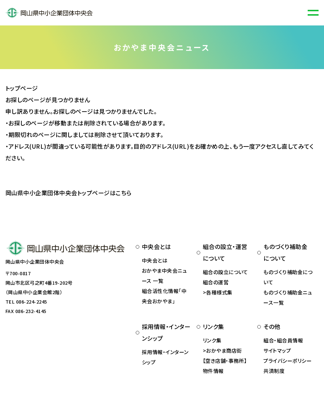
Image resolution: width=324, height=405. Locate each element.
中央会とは (154, 260)
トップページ (21, 88)
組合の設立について (225, 272)
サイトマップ (277, 350)
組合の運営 (216, 282)
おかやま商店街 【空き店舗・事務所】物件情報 (225, 360)
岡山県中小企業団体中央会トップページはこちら (68, 192)
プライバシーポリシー (287, 360)
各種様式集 (219, 292)
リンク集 (212, 340)
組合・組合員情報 (283, 340)
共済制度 (273, 370)
